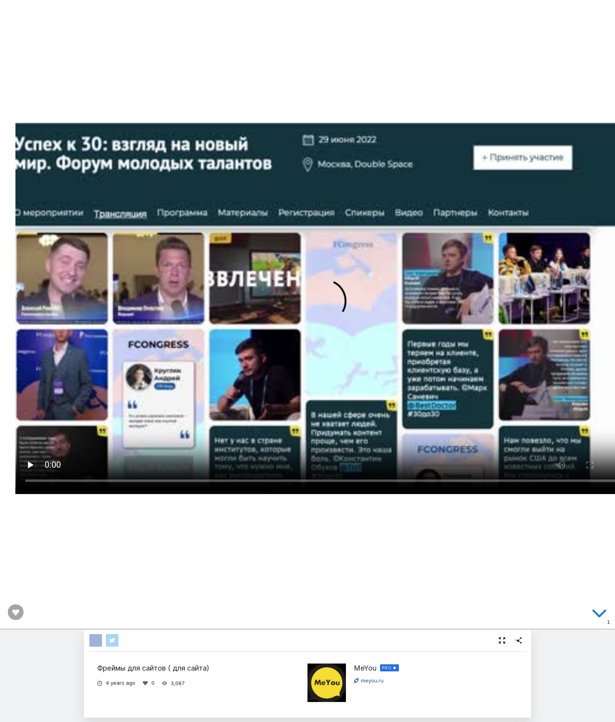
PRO (387, 667)
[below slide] (599, 615)
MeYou (365, 668)
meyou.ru (369, 680)
